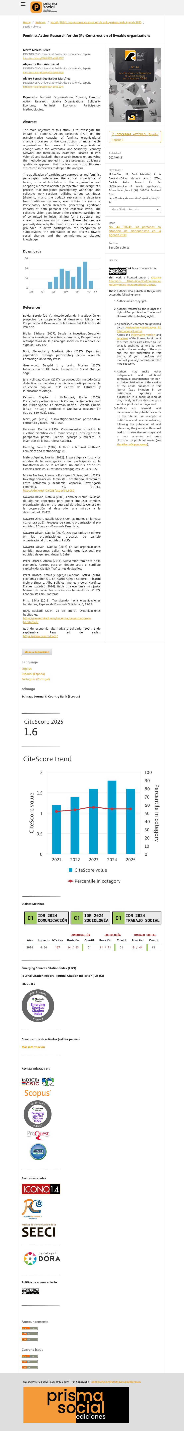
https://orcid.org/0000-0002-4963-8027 (43, 58)
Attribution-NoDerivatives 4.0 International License (139, 329)
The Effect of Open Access (132, 444)
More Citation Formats (125, 209)
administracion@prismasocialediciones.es (116, 1381)
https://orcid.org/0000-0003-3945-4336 (43, 72)
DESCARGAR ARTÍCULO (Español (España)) (135, 137)
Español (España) (33, 674)
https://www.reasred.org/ (40, 636)
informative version (143, 335)
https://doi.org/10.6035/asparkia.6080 (48, 490)
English (27, 669)
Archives (40, 22)
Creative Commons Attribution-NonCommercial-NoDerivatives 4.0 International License (135, 281)
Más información (33, 1047)
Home (26, 22)
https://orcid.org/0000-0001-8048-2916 (43, 87)
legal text (122, 338)
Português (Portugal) (36, 679)
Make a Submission (36, 652)
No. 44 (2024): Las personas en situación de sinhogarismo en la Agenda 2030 (96, 22)
